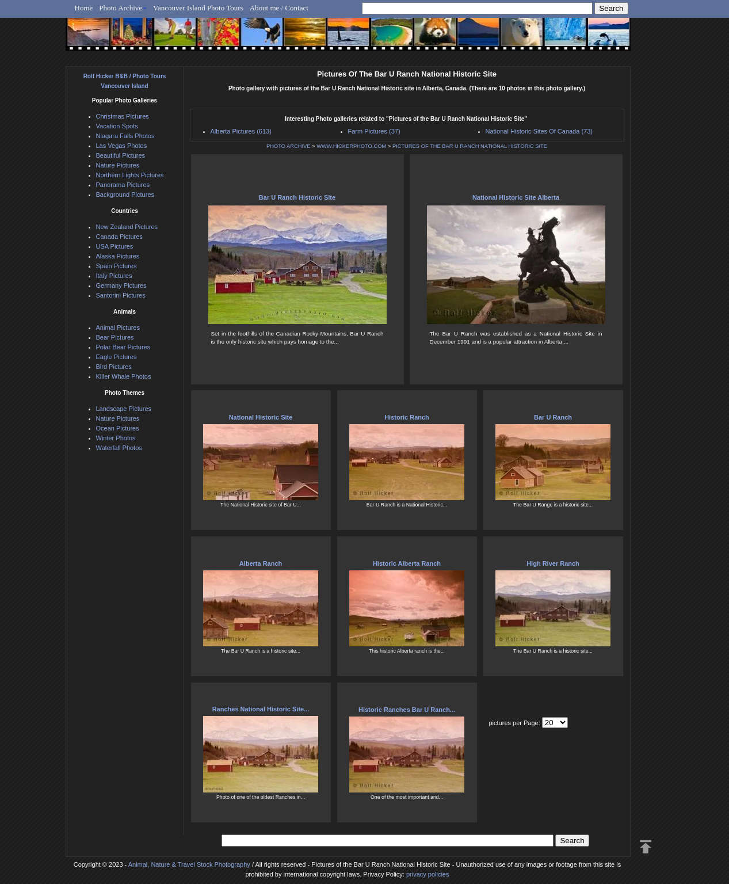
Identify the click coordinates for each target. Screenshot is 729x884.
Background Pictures (125, 194)
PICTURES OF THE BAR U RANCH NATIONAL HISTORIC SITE (469, 146)
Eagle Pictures (116, 356)
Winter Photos (116, 438)
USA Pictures (114, 246)
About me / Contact (279, 7)
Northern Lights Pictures (130, 175)
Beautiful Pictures (121, 155)
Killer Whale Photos (123, 376)
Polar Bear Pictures (123, 347)
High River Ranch (552, 563)
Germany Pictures (121, 285)
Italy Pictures (114, 275)
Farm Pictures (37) (374, 131)
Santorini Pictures (121, 295)
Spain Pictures (116, 265)
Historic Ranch (406, 417)
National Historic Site (261, 417)
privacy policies (427, 874)
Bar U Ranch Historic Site (297, 197)
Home (84, 7)
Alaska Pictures (118, 256)
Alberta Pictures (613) (241, 131)
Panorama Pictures (123, 184)
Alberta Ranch (261, 563)
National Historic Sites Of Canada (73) (539, 131)
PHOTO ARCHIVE (288, 146)
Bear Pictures (115, 337)
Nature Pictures (118, 165)
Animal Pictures (118, 327)
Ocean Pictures (117, 428)
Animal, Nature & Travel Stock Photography (189, 864)
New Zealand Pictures (127, 226)
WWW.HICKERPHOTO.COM (351, 146)
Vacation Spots (117, 126)
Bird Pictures (114, 366)
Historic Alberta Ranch (407, 563)
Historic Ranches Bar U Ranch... (406, 709)
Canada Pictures (119, 236)
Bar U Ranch (553, 417)
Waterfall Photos (119, 447)
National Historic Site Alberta (515, 197)
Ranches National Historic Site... (261, 709)
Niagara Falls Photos (125, 135)
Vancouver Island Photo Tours (198, 7)
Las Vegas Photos (121, 145)
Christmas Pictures (122, 116)
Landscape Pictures (124, 408)
